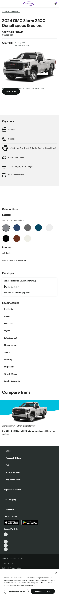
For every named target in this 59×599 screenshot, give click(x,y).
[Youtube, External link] (6, 542)
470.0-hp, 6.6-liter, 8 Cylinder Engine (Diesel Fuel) (33, 148)
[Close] (56, 573)
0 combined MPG (16, 157)
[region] (29, 584)
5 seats (11, 138)
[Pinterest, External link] (6, 549)
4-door (11, 129)
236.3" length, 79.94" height (20, 166)
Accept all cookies (42, 591)
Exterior (6, 214)
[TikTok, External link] (6, 534)
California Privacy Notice (11, 568)
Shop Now (11, 91)
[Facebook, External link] (6, 538)
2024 (11, 11)
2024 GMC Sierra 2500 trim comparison (24, 431)
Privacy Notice (7, 563)
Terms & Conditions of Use (12, 558)
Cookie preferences (16, 591)
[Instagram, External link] (6, 545)
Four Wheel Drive (16, 174)
